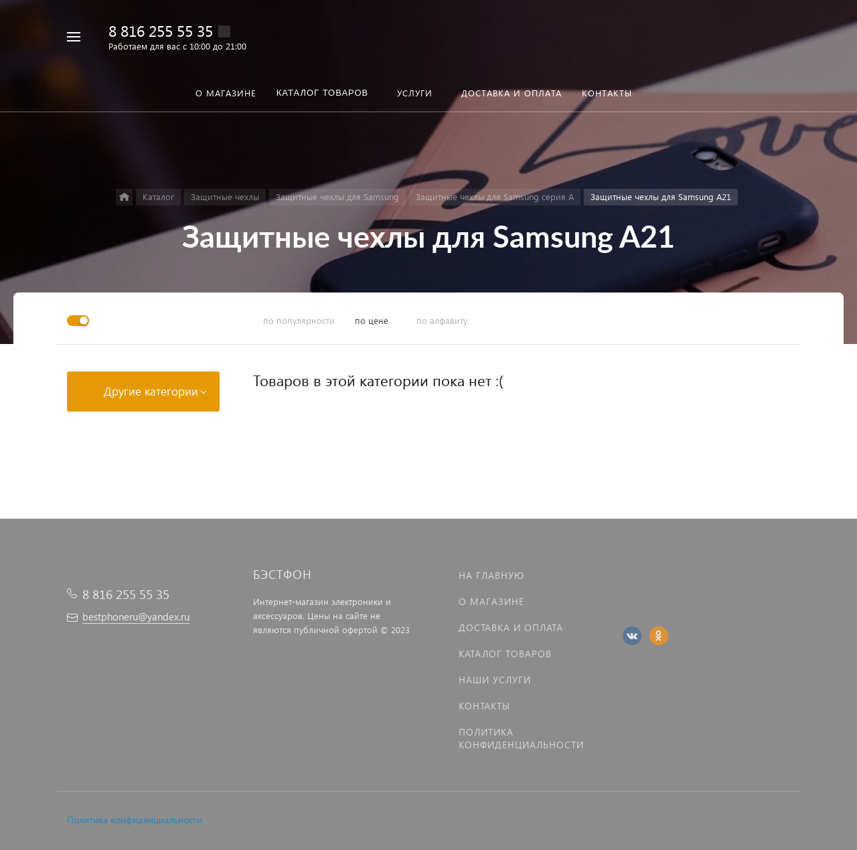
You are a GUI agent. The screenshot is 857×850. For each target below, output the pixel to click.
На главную (491, 575)
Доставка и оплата (511, 627)
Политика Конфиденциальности (521, 738)
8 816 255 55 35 (160, 30)
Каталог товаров (505, 653)
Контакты (484, 705)
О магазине (491, 601)
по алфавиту (441, 320)
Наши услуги (495, 679)
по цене (371, 320)
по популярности (299, 320)
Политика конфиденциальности (134, 819)
